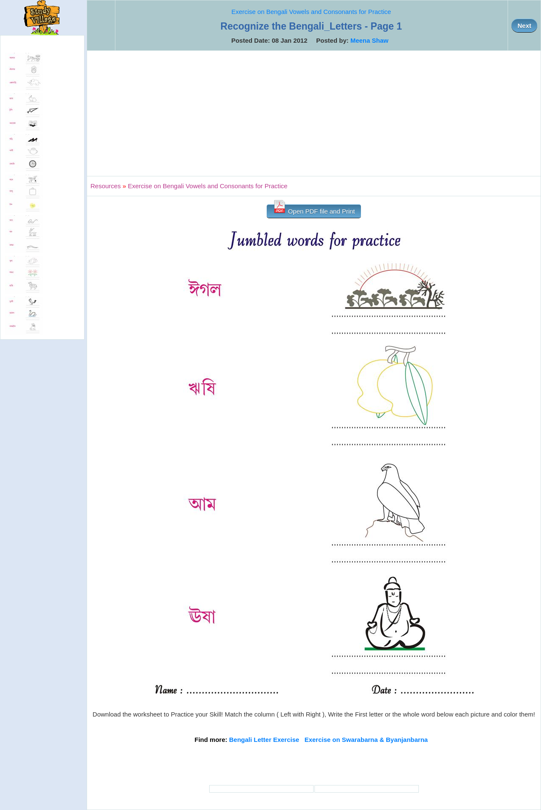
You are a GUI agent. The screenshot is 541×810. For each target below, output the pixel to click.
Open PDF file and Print (314, 209)
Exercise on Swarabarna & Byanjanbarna (366, 739)
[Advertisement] (313, 113)
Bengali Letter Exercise (264, 739)
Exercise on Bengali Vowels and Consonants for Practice (311, 11)
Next (524, 25)
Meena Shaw (369, 40)
